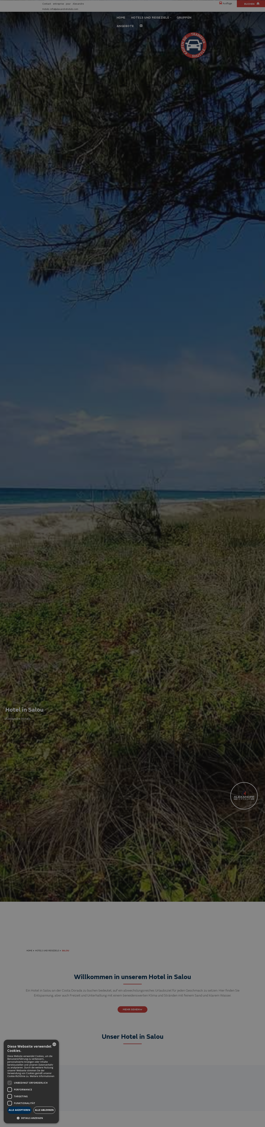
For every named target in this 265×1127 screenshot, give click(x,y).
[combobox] (54, 1044)
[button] (31, 1118)
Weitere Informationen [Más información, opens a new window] (42, 1076)
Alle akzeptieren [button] (19, 1110)
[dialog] (31, 1081)
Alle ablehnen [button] (44, 1110)
